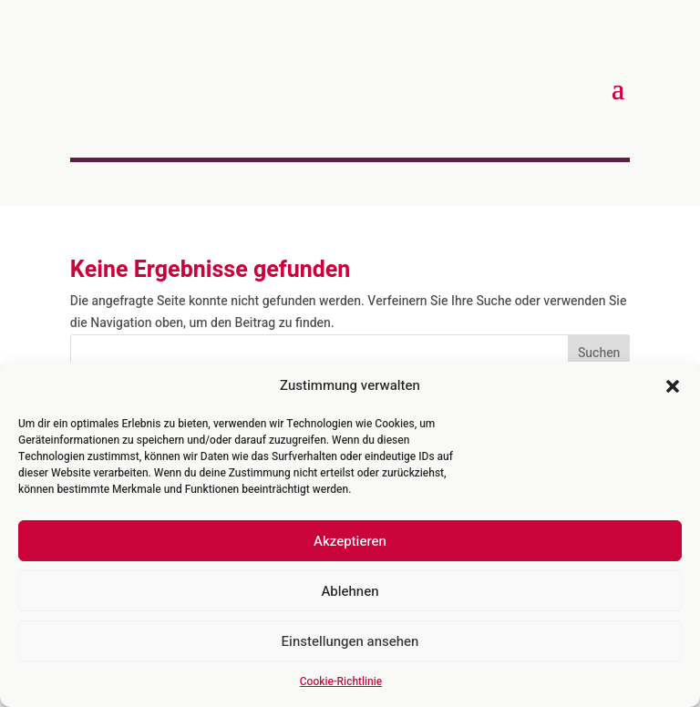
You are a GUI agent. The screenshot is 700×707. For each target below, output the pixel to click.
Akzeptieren (350, 541)
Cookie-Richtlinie (341, 681)
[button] (673, 386)
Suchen (599, 353)
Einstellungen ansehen (350, 641)
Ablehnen (349, 591)
